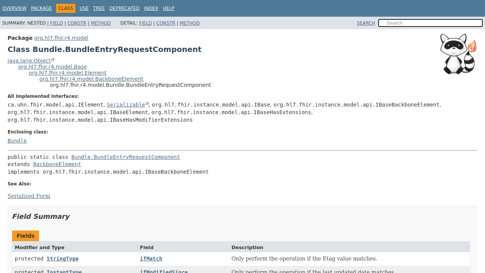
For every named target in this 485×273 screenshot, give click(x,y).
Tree (99, 8)
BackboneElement (57, 164)
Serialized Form (29, 196)
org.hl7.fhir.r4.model (61, 38)
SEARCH (366, 23)
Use (84, 8)
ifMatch (151, 259)
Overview (14, 8)
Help (169, 8)
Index (151, 8)
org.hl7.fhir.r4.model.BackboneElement (91, 79)
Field (56, 23)
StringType (62, 259)
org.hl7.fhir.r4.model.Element (67, 73)
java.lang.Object (29, 61)
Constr (76, 23)
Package (41, 8)
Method (101, 23)
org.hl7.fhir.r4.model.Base (52, 67)
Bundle (17, 141)
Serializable (126, 105)
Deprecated (125, 8)
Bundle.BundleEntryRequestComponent (126, 157)
